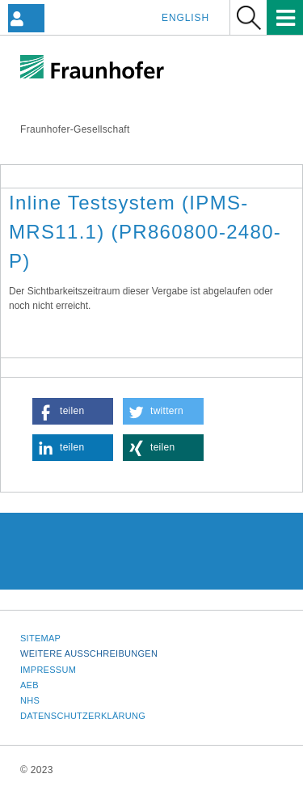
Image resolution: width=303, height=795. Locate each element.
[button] (72, 411)
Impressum (48, 669)
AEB (29, 685)
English (185, 17)
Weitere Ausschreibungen (89, 653)
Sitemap (40, 638)
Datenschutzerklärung (82, 716)
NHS (30, 700)
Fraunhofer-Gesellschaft (75, 129)
